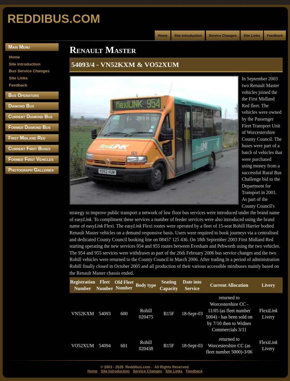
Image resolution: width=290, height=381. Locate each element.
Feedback (275, 35)
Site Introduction (188, 35)
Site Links (252, 35)
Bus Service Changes (29, 71)
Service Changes (223, 35)
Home (162, 35)
